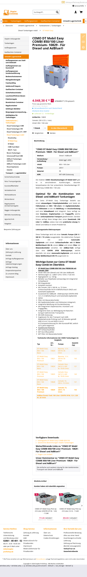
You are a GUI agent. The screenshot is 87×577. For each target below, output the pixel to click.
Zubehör (9, 170)
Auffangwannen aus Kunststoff (13, 67)
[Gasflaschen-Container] (50, 21)
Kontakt (8, 255)
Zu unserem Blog (12, 274)
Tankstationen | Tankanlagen (12, 122)
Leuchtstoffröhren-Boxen (15, 96)
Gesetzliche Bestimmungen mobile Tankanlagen (55, 443)
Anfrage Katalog (12, 267)
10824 (53, 366)
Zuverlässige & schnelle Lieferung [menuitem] (72, 539)
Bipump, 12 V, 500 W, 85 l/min (63, 351)
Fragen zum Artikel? (44, 454)
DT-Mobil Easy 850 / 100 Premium (42, 358)
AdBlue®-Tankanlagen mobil (16, 164)
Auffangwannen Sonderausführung (13, 72)
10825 (53, 374)
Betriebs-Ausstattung (12, 215)
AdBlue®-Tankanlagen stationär (14, 160)
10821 (53, 358)
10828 (53, 382)
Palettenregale (11, 99)
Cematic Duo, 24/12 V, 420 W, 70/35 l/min (63, 366)
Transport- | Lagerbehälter (16, 173)
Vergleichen (37, 133)
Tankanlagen (9, 43)
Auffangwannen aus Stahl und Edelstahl (15, 61)
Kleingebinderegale (13, 80)
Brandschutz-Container (14, 102)
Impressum (10, 277)
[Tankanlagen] (16, 21)
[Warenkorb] (81, 12)
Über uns (9, 249)
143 (75, 358)
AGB (25, 538)
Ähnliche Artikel (40, 481)
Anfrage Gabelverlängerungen (14, 263)
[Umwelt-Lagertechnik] (72, 21)
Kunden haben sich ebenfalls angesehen (49, 486)
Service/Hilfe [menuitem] (78, 6)
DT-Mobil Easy (12, 141)
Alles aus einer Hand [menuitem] (71, 535)
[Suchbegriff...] (46, 12)
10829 (53, 390)
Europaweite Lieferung (41, 2)
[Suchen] (57, 12)
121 (75, 351)
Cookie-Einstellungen (51, 538)
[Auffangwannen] (31, 21)
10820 (53, 351)
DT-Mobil (11, 144)
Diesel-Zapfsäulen (13, 167)
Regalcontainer (11, 105)
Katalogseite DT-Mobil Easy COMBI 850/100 (53, 440)
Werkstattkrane (10, 195)
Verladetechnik (10, 190)
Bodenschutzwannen (14, 76)
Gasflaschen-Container (13, 52)
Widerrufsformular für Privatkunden (31, 550)
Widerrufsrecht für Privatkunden (30, 542)
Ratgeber (8, 224)
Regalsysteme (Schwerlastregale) (11, 205)
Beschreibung (39, 141)
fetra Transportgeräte (13, 181)
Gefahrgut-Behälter (13, 109)
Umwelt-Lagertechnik (13, 57)
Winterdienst (9, 199)
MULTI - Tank (12, 150)
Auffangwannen (10, 48)
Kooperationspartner (13, 270)
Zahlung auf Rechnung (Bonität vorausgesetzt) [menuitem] (72, 544)
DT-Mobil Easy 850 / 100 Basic (42, 351)
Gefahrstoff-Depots (13, 86)
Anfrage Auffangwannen (15, 259)
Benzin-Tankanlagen (13, 153)
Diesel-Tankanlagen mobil (15, 135)
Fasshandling (11, 83)
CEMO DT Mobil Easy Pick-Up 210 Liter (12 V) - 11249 (70, 510)
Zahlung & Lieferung (13, 252)
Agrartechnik (9, 219)
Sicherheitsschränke (13, 93)
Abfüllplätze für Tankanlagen (12, 116)
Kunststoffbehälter (11, 186)
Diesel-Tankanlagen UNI (15, 129)
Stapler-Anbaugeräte (12, 39)
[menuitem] (46, 12)
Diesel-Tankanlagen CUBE (15, 126)
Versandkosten (40, 559)
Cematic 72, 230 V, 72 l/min (63, 382)
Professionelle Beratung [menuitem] (72, 533)
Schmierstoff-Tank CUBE (15, 156)
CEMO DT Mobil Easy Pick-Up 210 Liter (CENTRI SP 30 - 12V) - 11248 (46, 511)
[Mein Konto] (76, 12)
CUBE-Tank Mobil (13, 147)
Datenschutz (48, 535)
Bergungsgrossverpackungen (17, 112)
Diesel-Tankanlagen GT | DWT (17, 132)
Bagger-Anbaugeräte (12, 210)
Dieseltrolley (12, 138)
